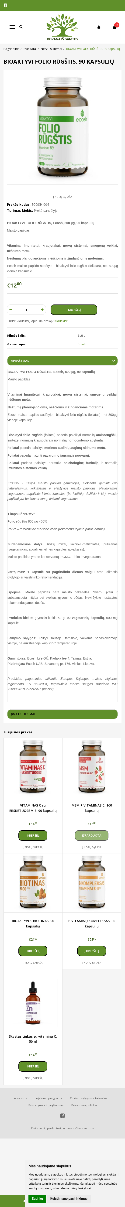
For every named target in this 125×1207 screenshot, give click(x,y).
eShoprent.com (84, 1128)
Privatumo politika (84, 1105)
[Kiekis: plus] (42, 309)
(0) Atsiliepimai (23, 714)
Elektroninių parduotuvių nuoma (51, 1128)
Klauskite (61, 321)
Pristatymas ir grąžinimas (46, 1105)
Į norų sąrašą (62, 196)
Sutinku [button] (37, 1198)
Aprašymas (20, 361)
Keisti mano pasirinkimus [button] (68, 1198)
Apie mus (20, 1098)
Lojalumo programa (48, 1098)
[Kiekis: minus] (10, 309)
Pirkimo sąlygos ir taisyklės (89, 1098)
